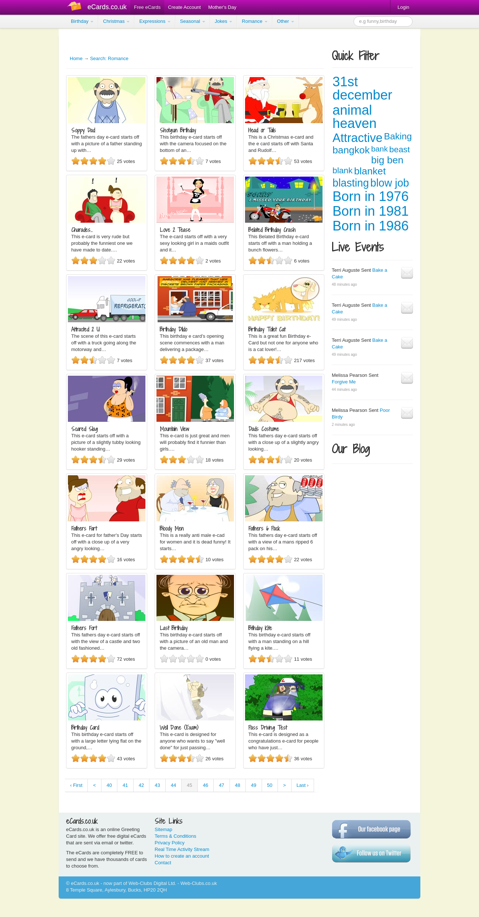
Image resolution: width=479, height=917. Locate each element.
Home (76, 58)
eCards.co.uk (107, 7)
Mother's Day (222, 7)
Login (403, 7)
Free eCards (147, 7)
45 (189, 785)
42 (141, 785)
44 (173, 785)
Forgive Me (344, 382)
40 (109, 785)
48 (237, 785)
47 (221, 785)
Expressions (154, 21)
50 (269, 785)
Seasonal (192, 21)
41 (125, 785)
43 (157, 785)
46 (205, 785)
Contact (163, 862)
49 (253, 785)
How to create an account (182, 856)
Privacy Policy (170, 842)
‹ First (76, 785)
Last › (303, 785)
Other (285, 21)
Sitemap (163, 829)
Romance (254, 21)
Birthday (82, 21)
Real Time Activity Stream (182, 849)
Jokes (223, 21)
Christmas (116, 21)
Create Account (184, 7)
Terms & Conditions (175, 836)
